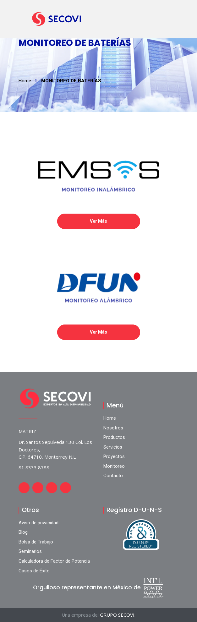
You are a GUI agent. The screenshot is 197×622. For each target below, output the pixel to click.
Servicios (112, 447)
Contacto (113, 475)
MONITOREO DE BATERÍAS (71, 81)
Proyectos (114, 456)
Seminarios (30, 551)
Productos (114, 437)
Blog (23, 532)
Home (25, 81)
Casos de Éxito (34, 571)
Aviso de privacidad (38, 523)
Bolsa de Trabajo (36, 542)
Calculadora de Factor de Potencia (54, 561)
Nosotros (113, 428)
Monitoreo (114, 466)
